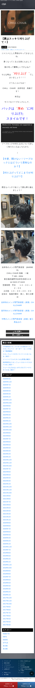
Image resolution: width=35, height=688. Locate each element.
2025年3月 (7, 394)
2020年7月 (7, 529)
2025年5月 (7, 388)
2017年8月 (7, 610)
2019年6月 (7, 553)
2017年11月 (7, 601)
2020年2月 (7, 541)
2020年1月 (7, 544)
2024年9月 (7, 406)
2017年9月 (7, 607)
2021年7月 (7, 502)
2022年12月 (7, 460)
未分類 (4, 47)
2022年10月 (7, 466)
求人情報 (6, 674)
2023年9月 (7, 433)
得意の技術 (7, 663)
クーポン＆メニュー (9, 667)
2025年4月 (7, 391)
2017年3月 (7, 625)
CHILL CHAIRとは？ (25, 661)
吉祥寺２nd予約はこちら (26, 685)
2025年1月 (7, 397)
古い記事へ (17, 331)
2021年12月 (7, 487)
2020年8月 (7, 526)
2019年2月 (7, 559)
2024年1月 (7, 421)
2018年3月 (7, 589)
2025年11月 (7, 382)
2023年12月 (7, 424)
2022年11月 (7, 463)
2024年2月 (7, 418)
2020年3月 (7, 538)
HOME (3, 49)
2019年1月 (7, 562)
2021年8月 (7, 499)
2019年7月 (7, 550)
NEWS (5, 640)
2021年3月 (7, 514)
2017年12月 (7, 598)
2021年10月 (7, 493)
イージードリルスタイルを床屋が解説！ (17, 359)
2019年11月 (7, 547)
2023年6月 (7, 442)
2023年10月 (7, 430)
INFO (5, 637)
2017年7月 (7, 613)
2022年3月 (7, 481)
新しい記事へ (17, 335)
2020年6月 (7, 532)
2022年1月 (7, 484)
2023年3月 (7, 451)
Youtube (22, 665)
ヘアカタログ (7, 665)
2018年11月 (7, 565)
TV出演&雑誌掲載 (24, 667)
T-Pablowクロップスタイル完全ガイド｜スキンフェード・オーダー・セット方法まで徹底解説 (17, 349)
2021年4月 (7, 511)
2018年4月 (7, 586)
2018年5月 (7, 583)
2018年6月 (7, 580)
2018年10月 (7, 568)
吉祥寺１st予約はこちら (9, 685)
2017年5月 (7, 619)
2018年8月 (7, 574)
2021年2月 (7, 517)
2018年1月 (7, 595)
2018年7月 (7, 577)
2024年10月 (7, 403)
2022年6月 (7, 472)
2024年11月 (7, 400)
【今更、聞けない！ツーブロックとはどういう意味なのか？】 (17, 162)
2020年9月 (7, 523)
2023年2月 (7, 454)
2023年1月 (7, 457)
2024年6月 (7, 412)
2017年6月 (7, 616)
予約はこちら (7, 672)
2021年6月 (7, 505)
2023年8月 (7, 436)
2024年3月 (7, 415)
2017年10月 (7, 604)
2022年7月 (7, 469)
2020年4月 (7, 535)
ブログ (22, 672)
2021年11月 (7, 490)
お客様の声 (7, 669)
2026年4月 (7, 379)
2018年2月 (7, 592)
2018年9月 (7, 571)
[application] (17, 133)
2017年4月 (7, 622)
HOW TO (6, 634)
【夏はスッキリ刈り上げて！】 (17, 49)
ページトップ (7, 661)
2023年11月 (7, 427)
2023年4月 (7, 448)
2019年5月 (7, 556)
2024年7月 (7, 409)
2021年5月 (7, 508)
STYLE (5, 643)
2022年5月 (7, 475)
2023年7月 (7, 439)
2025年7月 (7, 385)
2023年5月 (7, 445)
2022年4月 (7, 478)
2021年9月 (7, 496)
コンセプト (23, 663)
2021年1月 (7, 520)
